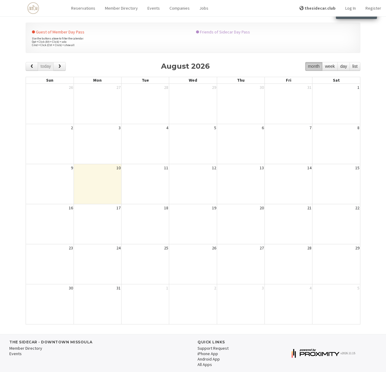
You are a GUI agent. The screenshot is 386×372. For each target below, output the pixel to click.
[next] (59, 66)
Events (153, 8)
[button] (83, 8)
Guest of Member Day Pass (58, 32)
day (343, 66)
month (314, 66)
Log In (350, 8)
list (354, 66)
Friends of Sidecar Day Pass (223, 32)
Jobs (203, 8)
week (330, 66)
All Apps (205, 364)
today (46, 66)
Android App (209, 359)
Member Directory (121, 8)
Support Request (213, 348)
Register (373, 8)
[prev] (32, 66)
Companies (179, 8)
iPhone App (208, 353)
